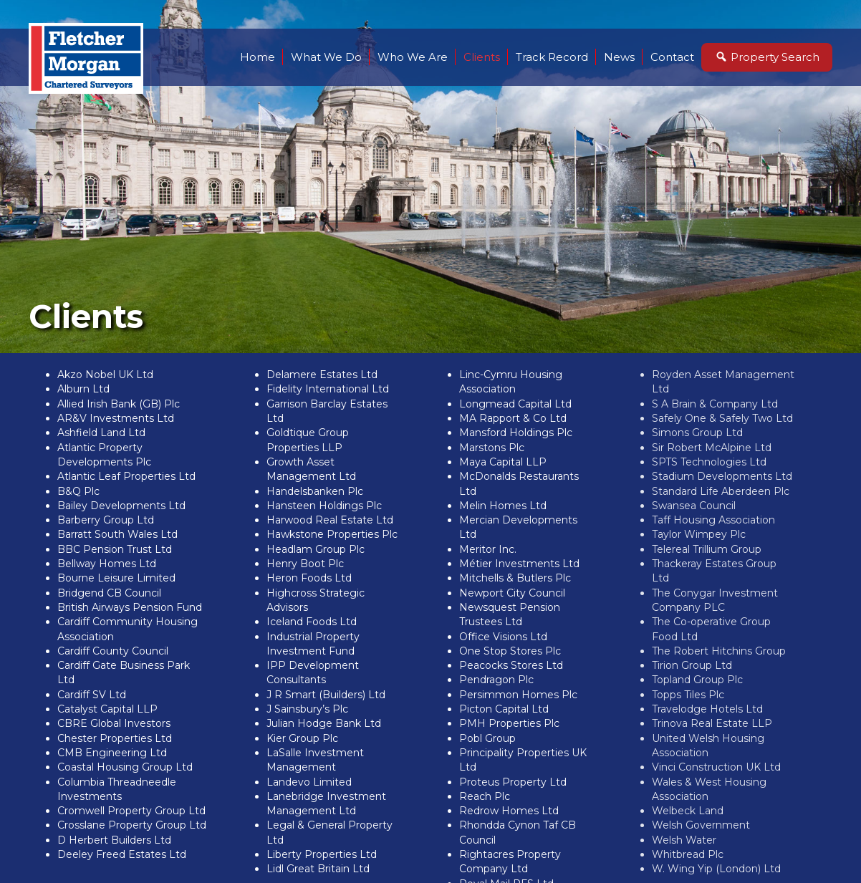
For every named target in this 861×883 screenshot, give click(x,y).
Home (257, 57)
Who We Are (412, 57)
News (619, 57)
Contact (672, 57)
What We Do (326, 57)
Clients (481, 57)
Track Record (552, 57)
